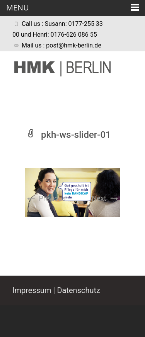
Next (106, 198)
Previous (45, 198)
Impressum (31, 290)
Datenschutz (78, 290)
